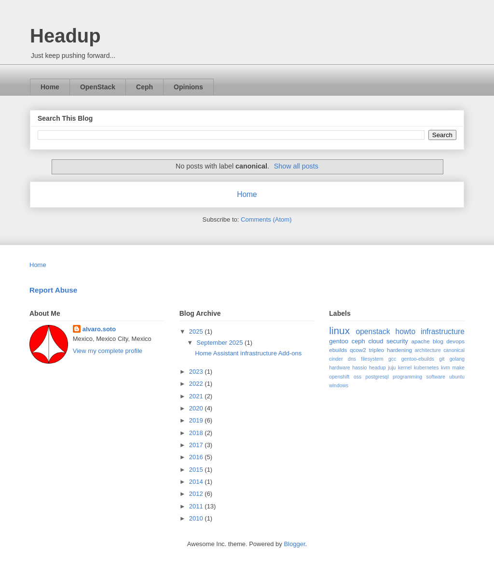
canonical (454, 350)
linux (339, 330)
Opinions (188, 87)
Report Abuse (53, 290)
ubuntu (457, 377)
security (397, 341)
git (441, 359)
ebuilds (338, 350)
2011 (197, 506)
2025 (197, 331)
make (459, 367)
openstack (373, 331)
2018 (197, 432)
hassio (359, 367)
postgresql (377, 377)
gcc (392, 359)
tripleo (376, 350)
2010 (197, 518)
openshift (339, 377)
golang (457, 359)
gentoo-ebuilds (417, 359)
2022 (197, 383)
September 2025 (220, 342)
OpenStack (97, 87)
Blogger (294, 544)
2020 (197, 408)
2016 (197, 457)
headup (377, 367)
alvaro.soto (99, 329)
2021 (197, 396)
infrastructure (443, 331)
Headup (65, 35)
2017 (197, 445)
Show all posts (296, 166)
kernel (405, 367)
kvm (445, 367)
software (435, 377)
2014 (197, 481)
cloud (375, 341)
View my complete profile (107, 350)
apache (420, 341)
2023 (197, 371)
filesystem (372, 359)
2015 (197, 469)
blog (438, 341)
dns (352, 359)
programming (407, 377)
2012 (197, 493)
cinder (336, 359)
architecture (428, 350)
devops (455, 341)
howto (405, 331)
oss (357, 377)
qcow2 (358, 350)
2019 (197, 420)
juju (392, 367)
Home (50, 87)
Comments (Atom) (266, 219)
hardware (339, 367)
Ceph (144, 87)
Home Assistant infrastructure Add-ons (248, 353)
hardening (399, 350)
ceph (358, 341)
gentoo (338, 341)
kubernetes (426, 367)
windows (338, 385)
